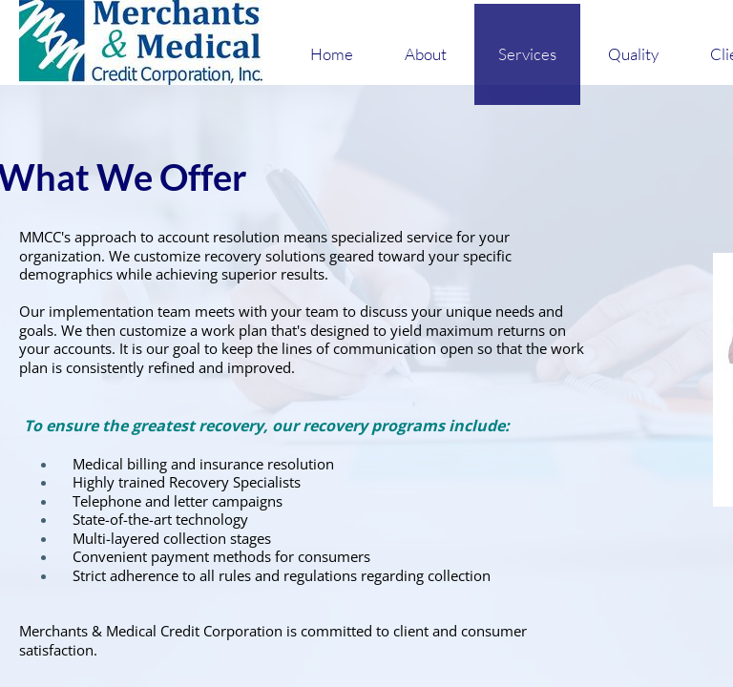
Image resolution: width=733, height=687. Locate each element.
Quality (633, 54)
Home (331, 54)
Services (527, 54)
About (426, 54)
